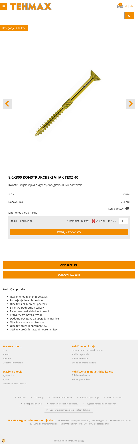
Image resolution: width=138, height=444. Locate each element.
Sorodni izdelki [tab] (69, 274)
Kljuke (6, 379)
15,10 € (112, 221)
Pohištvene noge (80, 358)
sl (126, 6)
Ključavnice (8, 375)
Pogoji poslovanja (33, 403)
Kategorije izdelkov (13, 28)
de (131, 6)
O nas (6, 350)
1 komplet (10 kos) (78, 221)
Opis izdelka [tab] (69, 265)
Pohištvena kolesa (81, 375)
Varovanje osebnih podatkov (64, 403)
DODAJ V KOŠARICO (69, 232)
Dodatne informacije (13, 362)
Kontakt (6, 354)
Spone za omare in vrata (84, 362)
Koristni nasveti (114, 397)
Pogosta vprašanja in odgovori (101, 403)
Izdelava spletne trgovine (65, 440)
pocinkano (26, 221)
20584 (13, 221)
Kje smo (7, 358)
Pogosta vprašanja (89, 397)
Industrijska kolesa (81, 379)
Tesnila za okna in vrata (15, 383)
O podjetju (39, 397)
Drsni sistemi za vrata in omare (87, 350)
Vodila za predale (80, 354)
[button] (130, 104)
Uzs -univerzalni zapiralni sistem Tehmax (70, 409)
